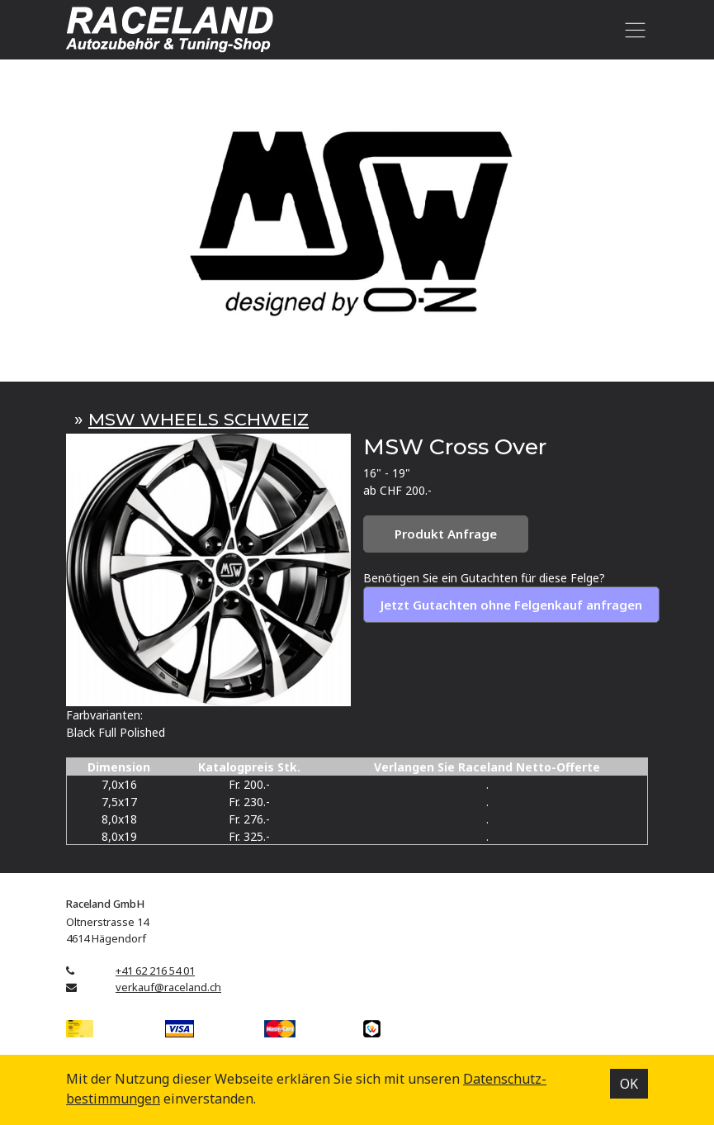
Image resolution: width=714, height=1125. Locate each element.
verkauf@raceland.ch (168, 987)
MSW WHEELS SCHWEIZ (198, 419)
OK (629, 1084)
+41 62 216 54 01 (155, 970)
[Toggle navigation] (632, 30)
